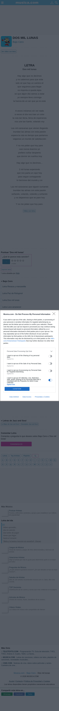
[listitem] (29, 351)
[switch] (50, 356)
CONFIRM (17, 389)
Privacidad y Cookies (42, 397)
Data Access (26, 397)
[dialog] (29, 355)
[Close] (54, 314)
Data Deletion (14, 397)
